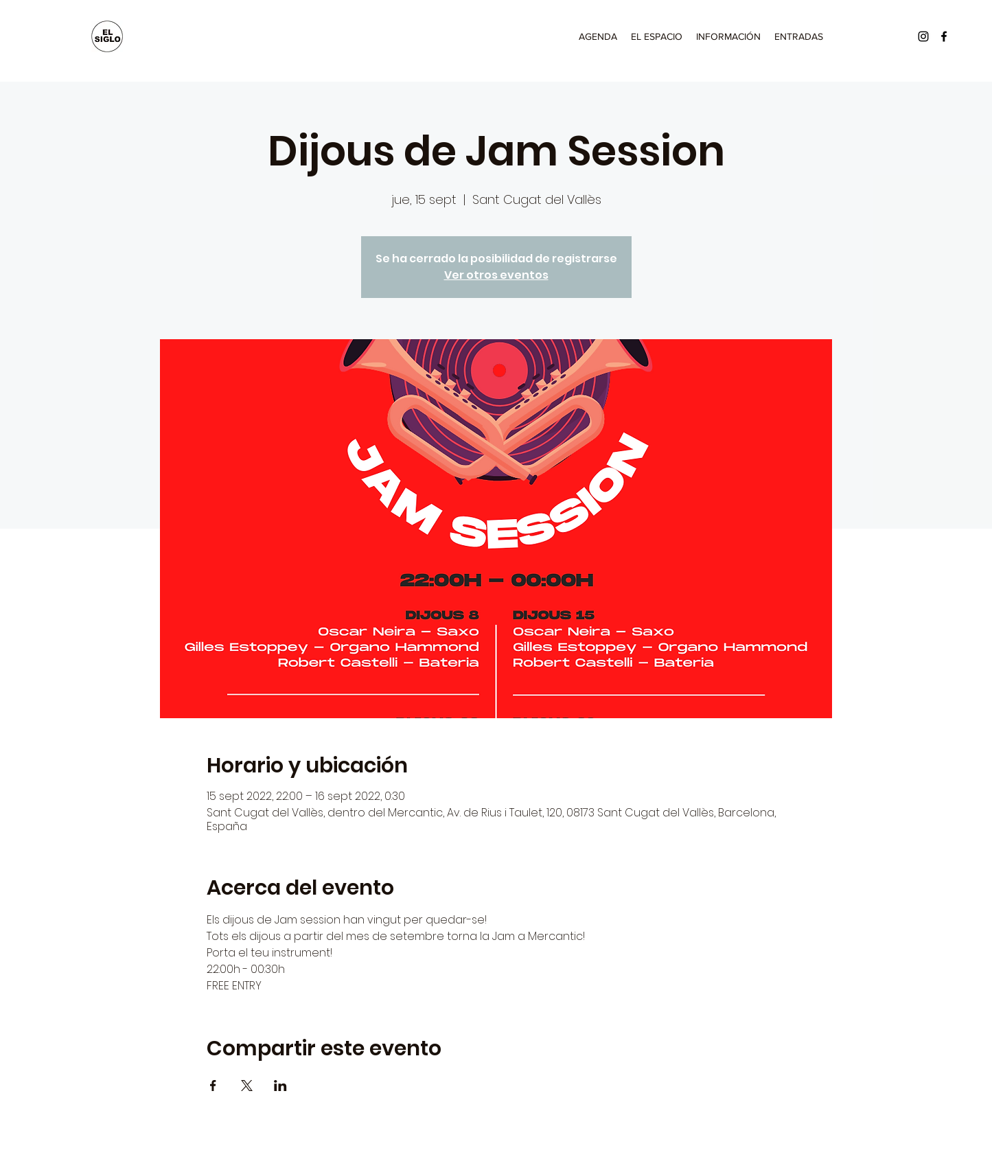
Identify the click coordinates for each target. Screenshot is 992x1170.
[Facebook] (944, 36)
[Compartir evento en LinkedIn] (280, 1085)
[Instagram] (923, 36)
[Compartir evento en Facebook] (213, 1085)
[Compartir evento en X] (246, 1085)
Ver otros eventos (496, 275)
